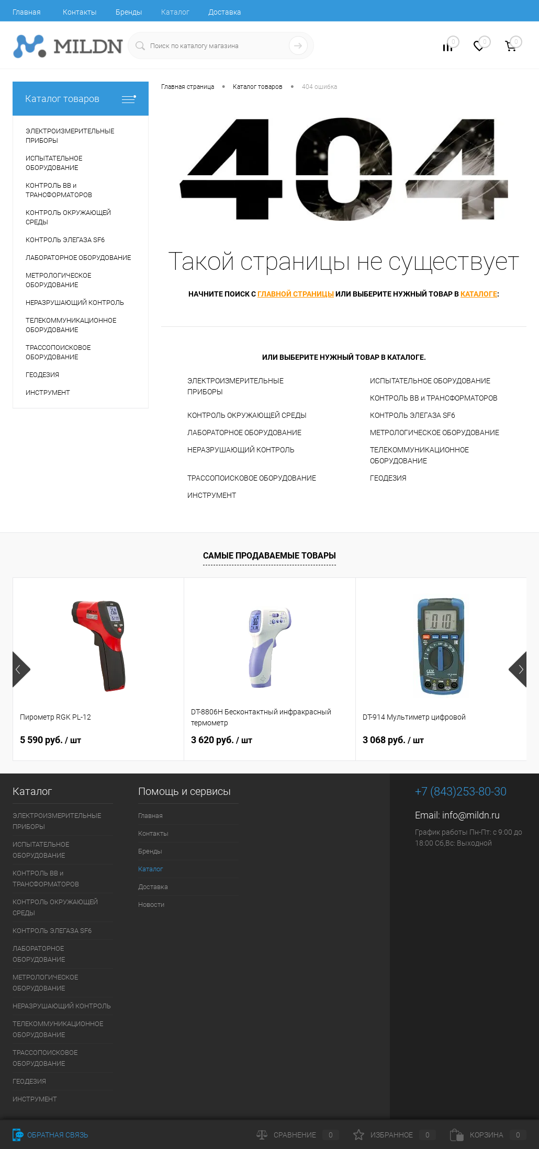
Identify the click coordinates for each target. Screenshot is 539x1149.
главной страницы (295, 294)
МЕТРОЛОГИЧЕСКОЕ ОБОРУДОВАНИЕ (434, 432)
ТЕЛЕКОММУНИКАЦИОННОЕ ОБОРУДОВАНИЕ (419, 455)
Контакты (80, 12)
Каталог (175, 12)
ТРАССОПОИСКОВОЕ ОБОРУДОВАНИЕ (251, 478)
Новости (151, 904)
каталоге (479, 294)
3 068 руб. (393, 739)
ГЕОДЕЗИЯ (388, 478)
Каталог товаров (80, 99)
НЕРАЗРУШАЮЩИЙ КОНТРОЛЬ (241, 450)
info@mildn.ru (471, 815)
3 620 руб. (221, 739)
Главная (27, 12)
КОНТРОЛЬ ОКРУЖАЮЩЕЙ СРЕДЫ (247, 415)
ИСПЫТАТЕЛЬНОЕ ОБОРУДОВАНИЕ (430, 381)
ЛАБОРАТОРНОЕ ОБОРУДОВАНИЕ (244, 432)
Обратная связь (50, 1135)
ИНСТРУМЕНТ (211, 495)
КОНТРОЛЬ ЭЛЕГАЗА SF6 (412, 415)
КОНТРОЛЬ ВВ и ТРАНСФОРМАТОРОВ (434, 398)
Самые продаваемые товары (269, 556)
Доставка (224, 12)
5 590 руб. (50, 739)
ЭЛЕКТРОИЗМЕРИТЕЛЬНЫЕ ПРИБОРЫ (235, 386)
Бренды (129, 12)
